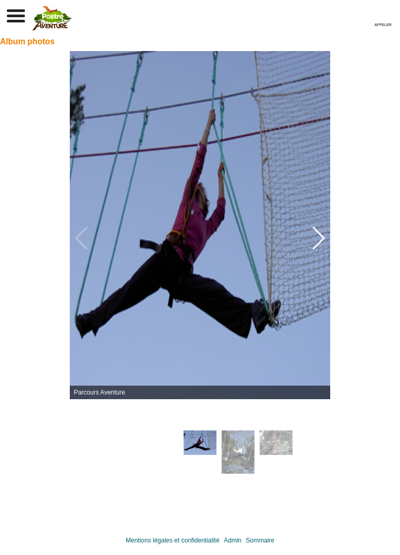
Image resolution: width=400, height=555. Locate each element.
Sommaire (260, 540)
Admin (233, 540)
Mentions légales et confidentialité (172, 540)
